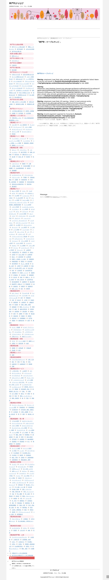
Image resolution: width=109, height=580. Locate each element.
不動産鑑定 (31, 407)
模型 (22, 437)
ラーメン (15, 248)
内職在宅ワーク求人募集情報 (19, 553)
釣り (28, 441)
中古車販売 (16, 453)
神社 (29, 362)
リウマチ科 (25, 295)
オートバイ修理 (16, 448)
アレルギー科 (25, 293)
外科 (13, 300)
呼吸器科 (28, 298)
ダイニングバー (28, 225)
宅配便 (16, 389)
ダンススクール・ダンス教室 (19, 428)
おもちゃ (24, 471)
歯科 (16, 309)
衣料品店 (20, 485)
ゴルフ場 (14, 125)
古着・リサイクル (26, 489)
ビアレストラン (19, 239)
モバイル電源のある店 (18, 77)
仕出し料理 (21, 254)
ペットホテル (26, 141)
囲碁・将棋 (19, 434)
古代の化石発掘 (30, 49)
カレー (31, 214)
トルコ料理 (24, 227)
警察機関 (14, 170)
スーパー (22, 464)
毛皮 (13, 494)
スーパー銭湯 (22, 341)
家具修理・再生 (25, 389)
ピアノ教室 (25, 432)
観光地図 (14, 70)
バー (28, 232)
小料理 (18, 266)
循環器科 (15, 302)
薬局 (28, 320)
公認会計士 (21, 542)
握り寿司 (30, 268)
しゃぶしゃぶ (25, 195)
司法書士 (29, 542)
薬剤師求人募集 (20, 104)
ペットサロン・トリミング (19, 138)
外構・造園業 (24, 412)
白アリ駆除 (15, 393)
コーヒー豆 (28, 498)
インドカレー (15, 209)
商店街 (31, 466)
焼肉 (21, 277)
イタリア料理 (15, 207)
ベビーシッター (16, 177)
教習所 (21, 455)
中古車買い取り (26, 453)
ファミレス (15, 241)
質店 (16, 396)
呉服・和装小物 (16, 491)
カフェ (17, 211)
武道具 (20, 478)
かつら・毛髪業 (16, 327)
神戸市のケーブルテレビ (45, 73)
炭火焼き (23, 275)
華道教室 (22, 441)
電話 (27, 398)
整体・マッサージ (24, 307)
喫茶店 (22, 261)
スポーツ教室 (15, 425)
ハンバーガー (25, 229)
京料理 (13, 254)
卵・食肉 (27, 494)
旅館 (29, 530)
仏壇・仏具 (31, 359)
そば (27, 198)
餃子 (22, 288)
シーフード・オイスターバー (19, 220)
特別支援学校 (30, 182)
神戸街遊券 (20, 49)
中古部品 (14, 455)
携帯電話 (24, 507)
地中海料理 (15, 263)
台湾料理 (28, 257)
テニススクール (21, 430)
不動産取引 (22, 407)
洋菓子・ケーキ (24, 273)
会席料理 (29, 254)
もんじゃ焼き (25, 200)
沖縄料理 (14, 273)
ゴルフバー (17, 218)
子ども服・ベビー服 (20, 487)
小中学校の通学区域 (17, 111)
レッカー (22, 450)
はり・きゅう (15, 293)
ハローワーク (15, 163)
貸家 (23, 414)
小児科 (25, 300)
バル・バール (20, 232)
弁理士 (13, 544)
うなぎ (30, 191)
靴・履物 (19, 494)
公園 (30, 163)
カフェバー (25, 211)
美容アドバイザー (26, 336)
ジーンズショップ (16, 480)
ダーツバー (15, 227)
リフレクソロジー (16, 334)
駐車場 (28, 157)
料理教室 (27, 434)
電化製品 (19, 503)
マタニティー (28, 478)
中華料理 (24, 252)
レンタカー (15, 152)
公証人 (13, 542)
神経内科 (15, 316)
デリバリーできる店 (27, 86)
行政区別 (14, 65)
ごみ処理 (24, 371)
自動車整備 (30, 457)
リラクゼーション (29, 334)
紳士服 (30, 487)
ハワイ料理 (16, 229)
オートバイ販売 (27, 448)
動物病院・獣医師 (28, 143)
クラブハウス (22, 216)
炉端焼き (15, 275)
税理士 (27, 546)
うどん (24, 191)
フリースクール (28, 175)
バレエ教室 (31, 430)
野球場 (13, 134)
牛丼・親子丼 (20, 279)
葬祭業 (30, 364)
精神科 (29, 316)
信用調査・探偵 (26, 539)
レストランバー (25, 248)
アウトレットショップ (24, 512)
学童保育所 (24, 179)
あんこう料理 (15, 191)
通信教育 (14, 186)
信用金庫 (20, 348)
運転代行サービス (27, 154)
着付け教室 (30, 437)
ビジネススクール (16, 175)
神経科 (23, 316)
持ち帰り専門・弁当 (20, 268)
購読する (13, 558)
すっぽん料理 (19, 198)
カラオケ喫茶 (22, 214)
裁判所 (29, 168)
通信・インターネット (26, 396)
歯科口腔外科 (23, 309)
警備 (28, 393)
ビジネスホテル (16, 528)
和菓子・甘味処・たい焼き (19, 259)
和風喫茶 (31, 259)
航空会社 (17, 154)
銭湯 (27, 343)
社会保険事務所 (20, 168)
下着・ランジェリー (28, 491)
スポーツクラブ (30, 423)
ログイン (56, 197)
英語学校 (29, 184)
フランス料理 (24, 241)
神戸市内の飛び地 (16, 51)
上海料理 (28, 250)
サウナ (13, 341)
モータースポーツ (26, 131)
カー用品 (14, 450)
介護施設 (25, 519)
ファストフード (30, 239)
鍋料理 (23, 286)
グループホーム (16, 519)
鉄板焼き (15, 286)
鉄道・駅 (20, 157)
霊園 (13, 366)
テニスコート (29, 129)
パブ (29, 234)
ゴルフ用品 (26, 476)
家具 (31, 507)
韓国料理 (30, 286)
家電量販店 (20, 514)
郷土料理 (32, 282)
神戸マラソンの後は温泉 (18, 47)
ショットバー (27, 218)
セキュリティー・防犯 (18, 378)
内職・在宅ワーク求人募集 (19, 102)
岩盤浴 (13, 343)
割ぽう (13, 257)
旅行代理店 (24, 152)
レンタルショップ (16, 387)
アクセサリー (22, 473)
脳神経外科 (21, 320)
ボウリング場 (15, 131)
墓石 (13, 362)
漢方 (13, 503)
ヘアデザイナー (29, 332)
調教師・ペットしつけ (18, 145)
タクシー (14, 150)
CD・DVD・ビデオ (28, 469)
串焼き (31, 252)
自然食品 (29, 500)
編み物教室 (30, 439)
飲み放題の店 (18, 97)
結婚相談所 (23, 364)
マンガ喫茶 (23, 245)
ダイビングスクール (27, 425)
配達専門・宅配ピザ (17, 284)
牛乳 (21, 498)
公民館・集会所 (16, 166)
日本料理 (19, 270)
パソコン (18, 476)
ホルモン (14, 245)
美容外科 (14, 318)
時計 (18, 507)
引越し (23, 391)
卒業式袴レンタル (16, 118)
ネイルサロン (18, 332)
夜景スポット (15, 56)
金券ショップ (15, 471)
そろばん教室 (15, 421)
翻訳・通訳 (25, 548)
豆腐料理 (24, 282)
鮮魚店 (17, 496)
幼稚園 (13, 113)
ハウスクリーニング (18, 380)
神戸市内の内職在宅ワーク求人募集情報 (22, 555)
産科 (14, 314)
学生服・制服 (15, 489)
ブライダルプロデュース (18, 359)
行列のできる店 (16, 74)
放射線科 (14, 307)
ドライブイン (23, 150)
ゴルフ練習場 (23, 125)
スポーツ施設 (28, 127)
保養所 (15, 530)
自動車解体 (15, 460)
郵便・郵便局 (15, 398)
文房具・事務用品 (16, 510)
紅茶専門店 (30, 279)
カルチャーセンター (27, 421)
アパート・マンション (18, 405)
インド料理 (25, 209)
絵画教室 (22, 439)
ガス (31, 371)
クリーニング (27, 373)
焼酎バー (27, 277)
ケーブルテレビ (16, 375)
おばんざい (21, 193)
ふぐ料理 (17, 200)
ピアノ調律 (30, 380)
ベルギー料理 (19, 243)
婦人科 (19, 300)
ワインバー (20, 250)
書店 (25, 510)
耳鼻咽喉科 (23, 318)
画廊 (13, 355)
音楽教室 (18, 444)
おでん (13, 193)
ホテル (25, 528)
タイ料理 (18, 225)
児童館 (16, 179)
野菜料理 (28, 284)
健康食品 (22, 500)
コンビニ (14, 464)
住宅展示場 (15, 409)
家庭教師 (21, 182)
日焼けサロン (15, 336)
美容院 (13, 512)
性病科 (16, 304)
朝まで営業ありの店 (24, 92)
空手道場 (14, 439)
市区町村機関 (26, 166)
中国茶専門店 (15, 252)
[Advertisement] (70, 24)
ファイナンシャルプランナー (19, 537)
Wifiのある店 (19, 79)
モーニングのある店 (17, 88)
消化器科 (24, 311)
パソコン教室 (15, 432)
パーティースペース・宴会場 (19, 236)
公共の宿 (22, 530)
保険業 (13, 348)
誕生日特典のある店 (28, 74)
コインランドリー (28, 375)
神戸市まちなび (16, 3)
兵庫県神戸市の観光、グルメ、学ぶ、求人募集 (54, 573)
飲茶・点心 (15, 288)
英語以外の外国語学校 (18, 184)
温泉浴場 (20, 343)
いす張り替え (15, 371)
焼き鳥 (15, 277)
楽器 (17, 437)
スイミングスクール (17, 423)
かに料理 (17, 195)
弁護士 (20, 544)
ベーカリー (29, 243)
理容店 (31, 510)
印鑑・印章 (22, 505)
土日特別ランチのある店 (22, 90)
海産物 (15, 498)
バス (31, 150)
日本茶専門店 (28, 270)
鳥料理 (28, 288)
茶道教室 (14, 441)
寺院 (18, 362)
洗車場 (22, 457)
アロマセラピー (17, 329)
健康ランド (32, 341)
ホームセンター (22, 466)
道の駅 (13, 157)
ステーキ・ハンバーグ (22, 223)
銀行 (19, 350)
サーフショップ (17, 127)
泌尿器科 (17, 311)
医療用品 (27, 503)
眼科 (26, 314)
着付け (22, 393)
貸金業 (13, 350)
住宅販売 (15, 412)
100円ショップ (16, 469)
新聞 (29, 391)
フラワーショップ (29, 480)
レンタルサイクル (26, 384)
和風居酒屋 (15, 261)
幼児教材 (28, 113)
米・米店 (14, 500)
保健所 (24, 163)
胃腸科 (13, 320)
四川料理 (29, 261)
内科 (21, 298)
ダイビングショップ (17, 129)
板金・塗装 (15, 457)
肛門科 (30, 318)
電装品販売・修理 (25, 460)
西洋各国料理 (15, 282)
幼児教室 (20, 113)
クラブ (13, 216)
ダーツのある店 (17, 81)
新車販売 (28, 455)
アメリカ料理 (27, 204)
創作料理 (20, 257)
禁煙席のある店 (22, 95)
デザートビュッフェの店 (22, 83)
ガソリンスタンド (16, 373)
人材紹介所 (16, 539)
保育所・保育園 (30, 111)
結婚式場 (14, 364)
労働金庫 (28, 348)
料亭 (13, 270)
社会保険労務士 (19, 546)
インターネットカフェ (28, 207)
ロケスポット (15, 60)
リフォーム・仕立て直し (18, 382)
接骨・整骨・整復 (26, 304)
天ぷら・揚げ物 (25, 263)
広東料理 (26, 266)
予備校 (25, 177)
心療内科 (23, 302)
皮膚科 (20, 314)
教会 (24, 362)
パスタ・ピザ (21, 234)
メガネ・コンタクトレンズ (19, 482)
